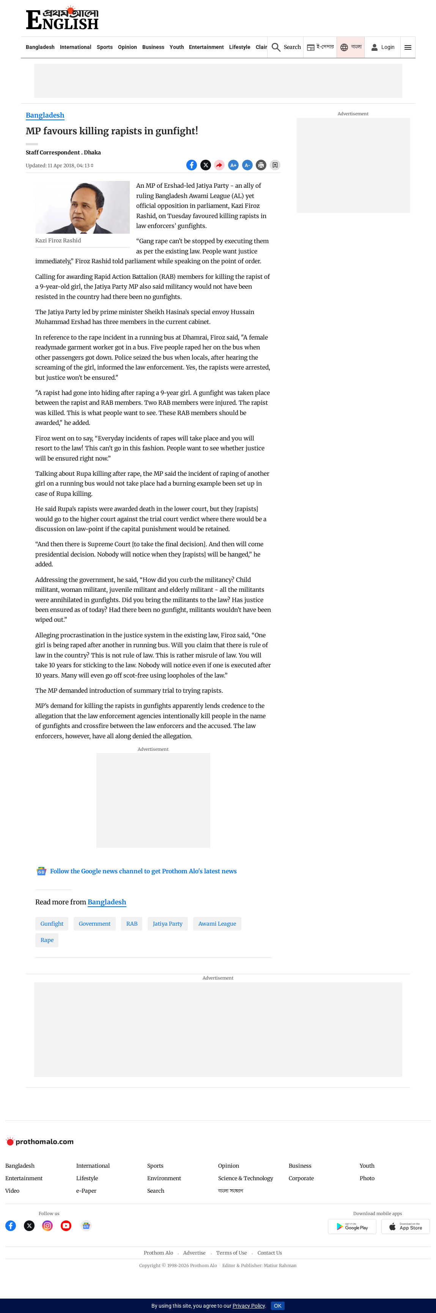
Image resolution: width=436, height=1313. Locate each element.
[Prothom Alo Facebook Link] (14, 1226)
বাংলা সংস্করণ (230, 1191)
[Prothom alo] (62, 18)
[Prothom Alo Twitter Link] (33, 1226)
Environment (164, 1178)
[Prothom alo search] (285, 47)
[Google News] (136, 872)
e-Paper (86, 1190)
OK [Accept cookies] (278, 1306)
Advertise (194, 1253)
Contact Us (270, 1253)
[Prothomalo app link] (352, 1228)
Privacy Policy (249, 1306)
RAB (131, 923)
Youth (177, 47)
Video (12, 1190)
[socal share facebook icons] (193, 168)
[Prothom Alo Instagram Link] (51, 1226)
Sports (105, 47)
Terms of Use (231, 1253)
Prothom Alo (158, 1253)
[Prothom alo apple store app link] (406, 1228)
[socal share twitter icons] (207, 168)
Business (153, 47)
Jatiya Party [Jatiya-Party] (168, 923)
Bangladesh (40, 47)
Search (155, 1190)
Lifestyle (239, 47)
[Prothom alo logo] (39, 1143)
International (75, 47)
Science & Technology (245, 1178)
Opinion (127, 47)
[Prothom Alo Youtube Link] (70, 1226)
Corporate (301, 1178)
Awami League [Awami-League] (217, 923)
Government (94, 923)
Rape (47, 940)
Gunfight (52, 923)
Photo (367, 1178)
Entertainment (206, 47)
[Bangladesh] (107, 902)
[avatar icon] (382, 47)
